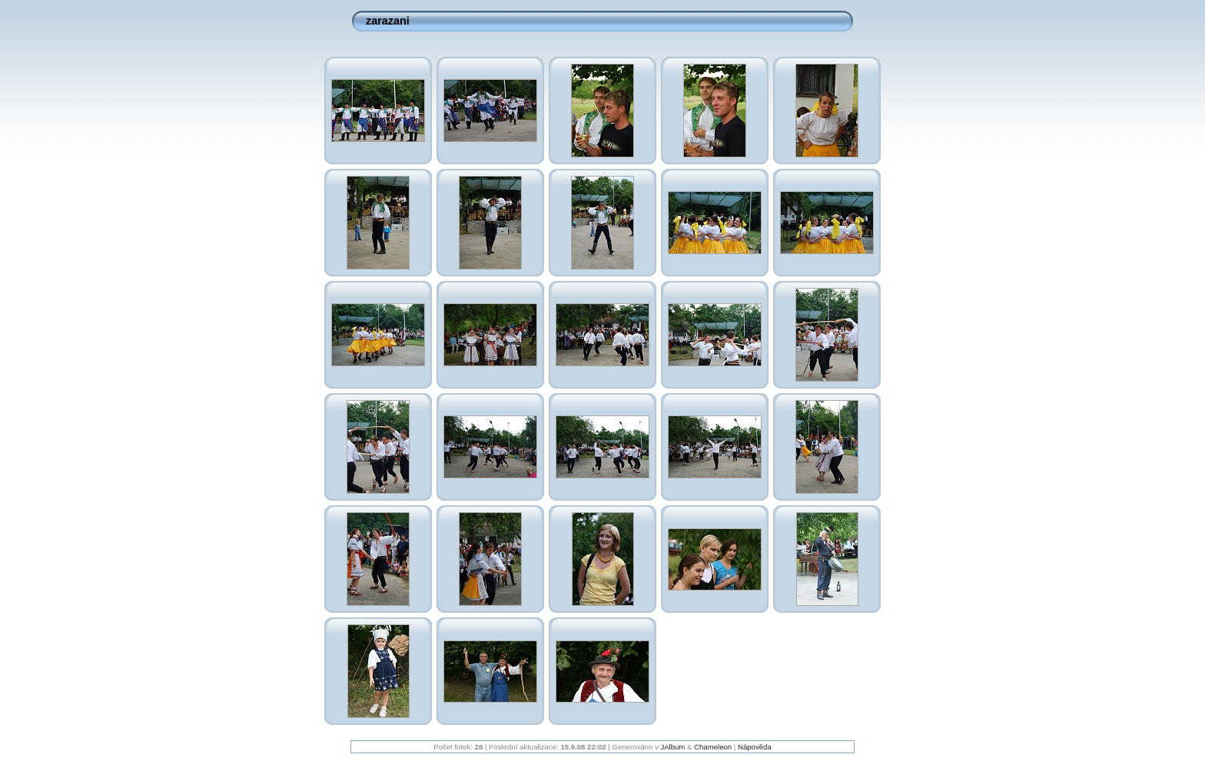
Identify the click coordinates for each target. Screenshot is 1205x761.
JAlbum (672, 747)
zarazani (388, 21)
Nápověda (755, 747)
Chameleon (713, 747)
